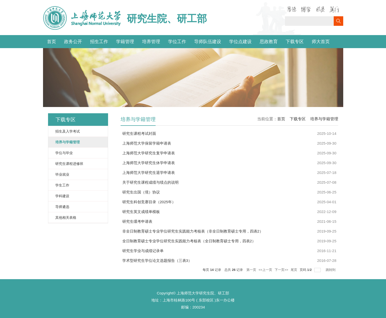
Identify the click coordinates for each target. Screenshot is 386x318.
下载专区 (295, 41)
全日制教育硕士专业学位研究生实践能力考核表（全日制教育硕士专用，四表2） (189, 241)
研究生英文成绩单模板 (141, 211)
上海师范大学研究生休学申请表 (148, 163)
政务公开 (73, 41)
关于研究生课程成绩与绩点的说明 (150, 182)
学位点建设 (240, 41)
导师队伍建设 (207, 41)
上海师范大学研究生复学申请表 (148, 153)
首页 (51, 41)
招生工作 (99, 41)
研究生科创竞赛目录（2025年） (149, 202)
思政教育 (269, 41)
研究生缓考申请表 (137, 221)
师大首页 (321, 41)
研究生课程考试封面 (139, 133)
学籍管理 (125, 41)
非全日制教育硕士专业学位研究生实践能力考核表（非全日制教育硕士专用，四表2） (192, 231)
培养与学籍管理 (324, 119)
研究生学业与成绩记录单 (143, 251)
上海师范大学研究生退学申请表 (148, 172)
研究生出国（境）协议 (141, 192)
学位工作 (177, 41)
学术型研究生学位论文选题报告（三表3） (157, 260)
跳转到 (331, 270)
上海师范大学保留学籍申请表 (146, 143)
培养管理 (151, 41)
